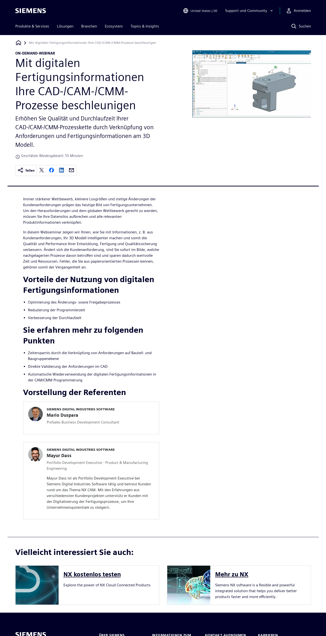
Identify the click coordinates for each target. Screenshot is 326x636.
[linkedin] (61, 170)
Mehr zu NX (231, 574)
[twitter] (41, 170)
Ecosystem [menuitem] (114, 26)
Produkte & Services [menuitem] (32, 26)
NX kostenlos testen (92, 574)
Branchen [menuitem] (89, 26)
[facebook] (51, 170)
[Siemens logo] (30, 10)
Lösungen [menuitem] (65, 26)
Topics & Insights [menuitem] (145, 26)
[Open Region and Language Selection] (200, 11)
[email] (71, 170)
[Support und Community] (249, 11)
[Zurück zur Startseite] (18, 43)
